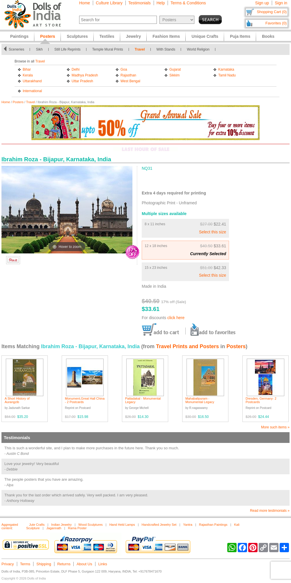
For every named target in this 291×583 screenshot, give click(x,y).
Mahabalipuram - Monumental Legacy (199, 400)
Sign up (262, 3)
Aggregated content (9, 526)
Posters (18, 102)
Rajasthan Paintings (213, 524)
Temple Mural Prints (107, 49)
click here (175, 317)
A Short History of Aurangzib (17, 400)
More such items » (275, 427)
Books (268, 36)
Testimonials (139, 3)
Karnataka (226, 69)
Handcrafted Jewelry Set (159, 524)
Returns (64, 564)
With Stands (166, 49)
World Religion (198, 49)
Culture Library (109, 3)
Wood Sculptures (90, 524)
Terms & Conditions (188, 3)
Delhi (75, 69)
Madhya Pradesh (85, 75)
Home (84, 3)
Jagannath (53, 528)
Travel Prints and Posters (187, 346)
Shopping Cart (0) (272, 12)
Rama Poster (77, 528)
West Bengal (130, 81)
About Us (84, 564)
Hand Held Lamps (122, 524)
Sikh (39, 49)
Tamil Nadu (227, 75)
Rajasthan (128, 75)
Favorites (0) (276, 23)
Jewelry (133, 36)
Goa (123, 69)
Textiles (107, 36)
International (32, 91)
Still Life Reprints (67, 49)
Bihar (27, 69)
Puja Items (240, 36)
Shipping (43, 564)
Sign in (281, 3)
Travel (140, 49)
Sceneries (16, 49)
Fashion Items (166, 36)
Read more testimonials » (270, 511)
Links (102, 564)
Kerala (28, 75)
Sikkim (174, 75)
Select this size (212, 232)
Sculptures (77, 36)
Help (161, 3)
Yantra (187, 524)
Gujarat (175, 69)
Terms (25, 564)
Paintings (19, 36)
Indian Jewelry (61, 524)
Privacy (7, 564)
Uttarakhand (32, 81)
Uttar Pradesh (82, 81)
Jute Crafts (37, 524)
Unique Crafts (204, 36)
